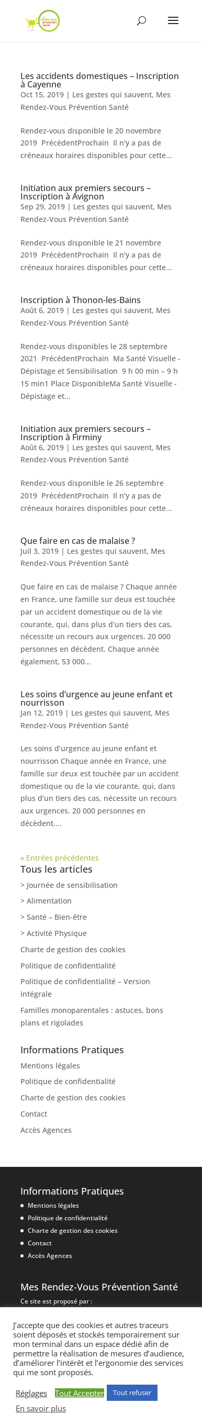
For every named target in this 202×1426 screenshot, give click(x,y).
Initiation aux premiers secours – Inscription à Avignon (85, 192)
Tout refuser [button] (132, 1392)
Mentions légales (50, 1066)
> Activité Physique (53, 933)
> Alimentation (46, 901)
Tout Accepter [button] (79, 1393)
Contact (33, 1114)
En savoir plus (41, 1408)
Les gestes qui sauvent (112, 94)
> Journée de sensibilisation (69, 885)
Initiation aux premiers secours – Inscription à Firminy (85, 433)
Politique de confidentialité (68, 966)
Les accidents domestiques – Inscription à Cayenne (99, 80)
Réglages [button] (31, 1393)
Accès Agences (46, 1130)
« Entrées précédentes (59, 858)
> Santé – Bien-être (53, 917)
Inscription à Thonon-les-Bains (80, 300)
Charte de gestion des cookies (73, 949)
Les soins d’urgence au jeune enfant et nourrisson (96, 698)
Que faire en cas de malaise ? (77, 541)
